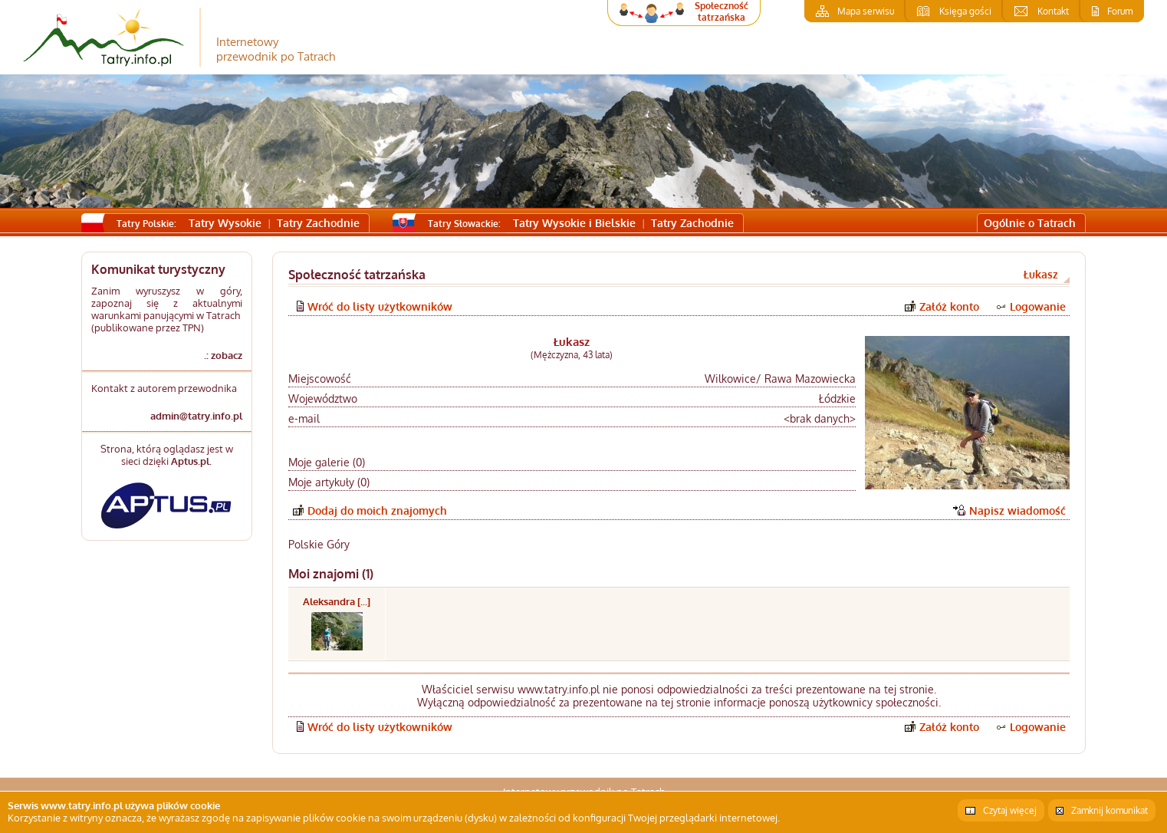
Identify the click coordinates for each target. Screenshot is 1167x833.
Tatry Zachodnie (318, 222)
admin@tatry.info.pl (196, 416)
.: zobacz (223, 355)
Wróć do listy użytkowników (379, 306)
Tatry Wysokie (225, 222)
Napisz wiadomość (1017, 510)
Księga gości (965, 11)
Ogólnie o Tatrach (1030, 222)
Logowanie (1038, 306)
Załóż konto (949, 306)
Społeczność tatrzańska (721, 11)
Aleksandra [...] (336, 601)
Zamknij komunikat (1109, 810)
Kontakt (1053, 11)
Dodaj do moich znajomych (377, 510)
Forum (1119, 11)
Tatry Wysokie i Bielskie (574, 222)
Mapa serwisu (865, 11)
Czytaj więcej (1010, 810)
